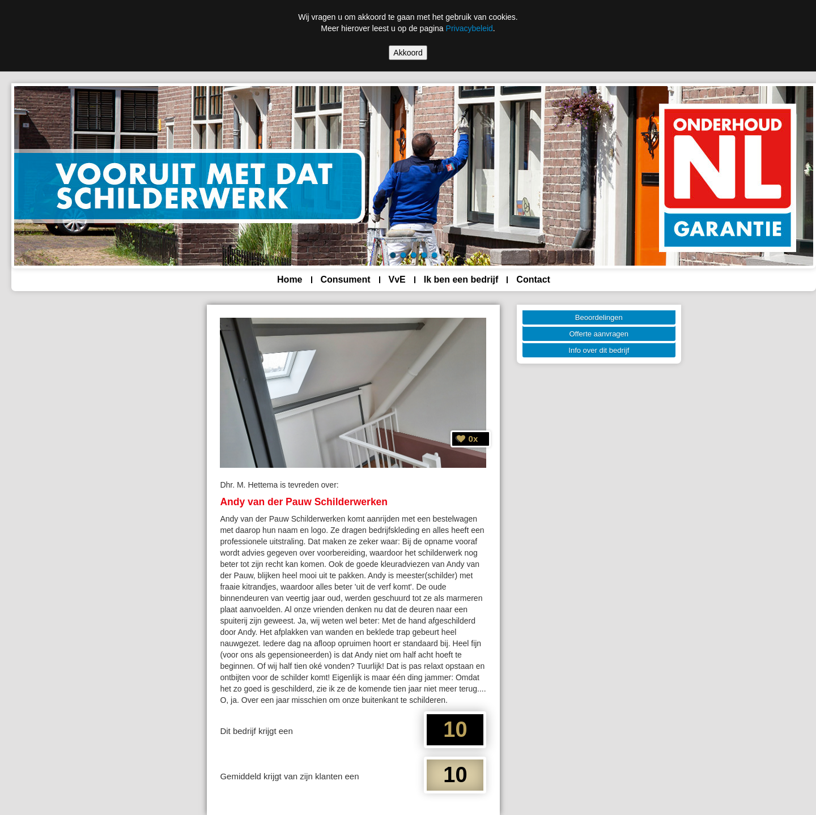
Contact (533, 279)
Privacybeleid (469, 28)
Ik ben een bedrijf (461, 279)
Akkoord (407, 52)
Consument (346, 279)
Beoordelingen (599, 317)
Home (289, 279)
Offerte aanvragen (599, 334)
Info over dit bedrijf (598, 350)
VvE (397, 279)
